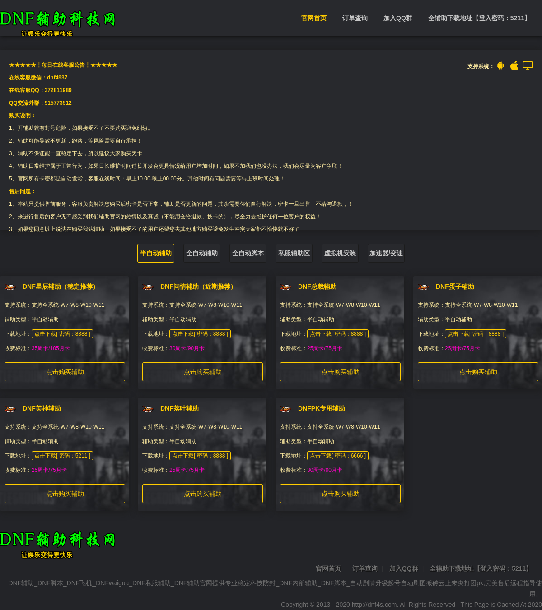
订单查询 (355, 18)
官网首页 (314, 18)
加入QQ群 (397, 18)
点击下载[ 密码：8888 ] (62, 334)
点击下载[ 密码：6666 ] (338, 456)
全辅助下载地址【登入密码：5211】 (479, 18)
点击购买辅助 (65, 371)
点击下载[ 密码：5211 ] (62, 456)
